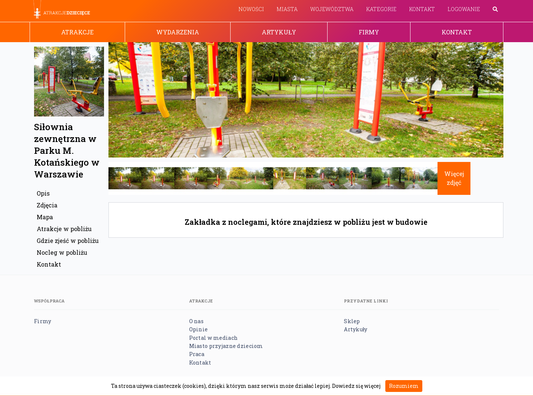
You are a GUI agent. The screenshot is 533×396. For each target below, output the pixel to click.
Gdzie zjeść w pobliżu (68, 240)
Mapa (45, 217)
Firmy (369, 32)
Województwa (331, 9)
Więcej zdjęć (454, 178)
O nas (196, 321)
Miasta (287, 9)
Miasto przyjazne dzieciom (226, 345)
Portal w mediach (213, 337)
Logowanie (463, 9)
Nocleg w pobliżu (62, 252)
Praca (196, 354)
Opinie (198, 329)
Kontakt (422, 9)
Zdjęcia (47, 205)
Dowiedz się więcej (356, 385)
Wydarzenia (177, 32)
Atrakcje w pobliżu (64, 229)
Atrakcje (77, 32)
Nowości (251, 9)
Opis (43, 193)
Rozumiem (404, 385)
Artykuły (279, 32)
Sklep (352, 321)
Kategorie (381, 9)
